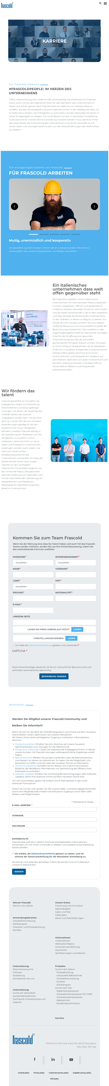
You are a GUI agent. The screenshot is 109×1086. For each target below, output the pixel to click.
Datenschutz (20, 839)
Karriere (59, 991)
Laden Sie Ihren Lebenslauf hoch (48, 629)
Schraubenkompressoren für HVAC (74, 978)
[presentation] (31, 661)
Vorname (61, 569)
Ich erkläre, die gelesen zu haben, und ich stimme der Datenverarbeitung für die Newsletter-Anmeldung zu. (50, 855)
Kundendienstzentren (24, 977)
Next (94, 206)
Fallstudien (61, 915)
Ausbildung (19, 959)
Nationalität (63, 592)
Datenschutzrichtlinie (43, 853)
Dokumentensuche (23, 953)
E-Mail (16, 604)
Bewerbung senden (54, 676)
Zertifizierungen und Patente (70, 942)
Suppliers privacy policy (82, 1046)
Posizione (19, 557)
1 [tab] (33, 234)
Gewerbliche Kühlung (24, 917)
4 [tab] (65, 234)
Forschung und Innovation (69, 906)
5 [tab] (75, 234)
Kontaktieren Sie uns (23, 962)
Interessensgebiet (66, 557)
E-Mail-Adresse (22, 805)
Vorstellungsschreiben (49, 638)
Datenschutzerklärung (40, 645)
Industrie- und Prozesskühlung (29, 923)
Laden (77, 629)
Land (16, 580)
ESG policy (54, 1052)
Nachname (18, 826)
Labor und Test (63, 912)
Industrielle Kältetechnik (69, 959)
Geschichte (61, 939)
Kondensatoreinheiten (68, 987)
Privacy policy (39, 1046)
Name (16, 569)
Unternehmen (62, 929)
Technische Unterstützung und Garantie (29, 981)
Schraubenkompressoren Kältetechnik (70, 982)
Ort (57, 580)
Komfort (17, 926)
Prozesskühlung (65, 956)
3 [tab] (54, 234)
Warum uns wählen (23, 906)
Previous (14, 206)
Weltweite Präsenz (64, 932)
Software (17, 956)
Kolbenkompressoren (68, 975)
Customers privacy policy (59, 1046)
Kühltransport (20, 920)
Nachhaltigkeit (63, 909)
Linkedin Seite (21, 616)
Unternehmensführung (67, 935)
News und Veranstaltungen (69, 918)
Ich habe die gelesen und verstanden (45, 645)
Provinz (18, 592)
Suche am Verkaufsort (24, 974)
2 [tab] (44, 234)
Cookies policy (23, 1046)
